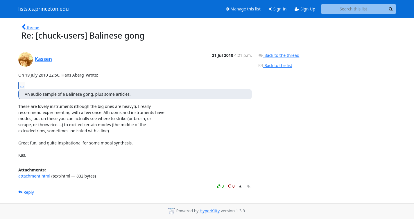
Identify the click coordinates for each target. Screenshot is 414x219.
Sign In (277, 9)
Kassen (43, 58)
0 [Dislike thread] (231, 186)
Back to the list (275, 65)
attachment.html (34, 176)
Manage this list (243, 9)
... (22, 85)
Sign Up (305, 9)
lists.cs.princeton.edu (43, 9)
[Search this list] (353, 9)
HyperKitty (210, 210)
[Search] (390, 9)
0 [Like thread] (221, 186)
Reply (26, 192)
